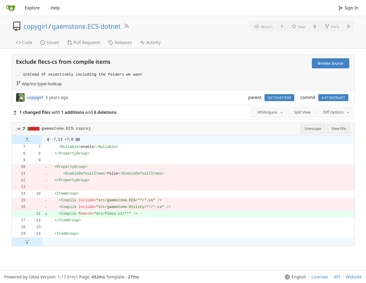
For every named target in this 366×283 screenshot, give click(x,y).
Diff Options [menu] (336, 112)
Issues (49, 42)
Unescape (313, 128)
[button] (19, 129)
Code (24, 42)
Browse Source (330, 63)
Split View (302, 112)
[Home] (10, 7)
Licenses (320, 277)
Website (354, 277)
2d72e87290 (279, 98)
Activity (150, 42)
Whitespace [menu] (270, 112)
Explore (32, 8)
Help (55, 8)
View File (338, 128)
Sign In (348, 8)
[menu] (294, 277)
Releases (120, 42)
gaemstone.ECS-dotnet (86, 26)
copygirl (35, 26)
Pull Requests (83, 42)
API (337, 277)
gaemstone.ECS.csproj (66, 128)
